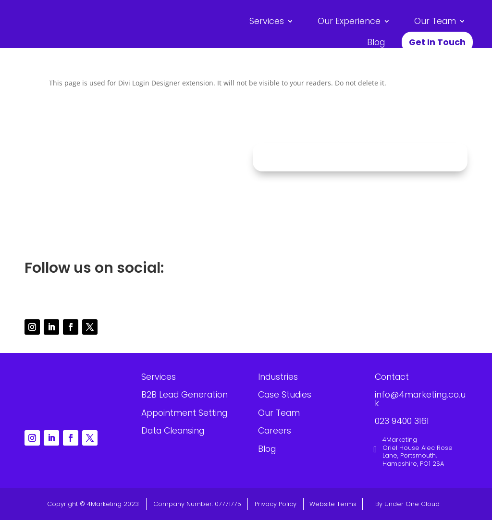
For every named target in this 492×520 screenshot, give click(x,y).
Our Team (435, 21)
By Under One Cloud (407, 504)
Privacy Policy (275, 504)
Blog (376, 42)
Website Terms (333, 504)
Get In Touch (437, 42)
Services (266, 21)
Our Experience (349, 21)
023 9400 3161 (132, 221)
